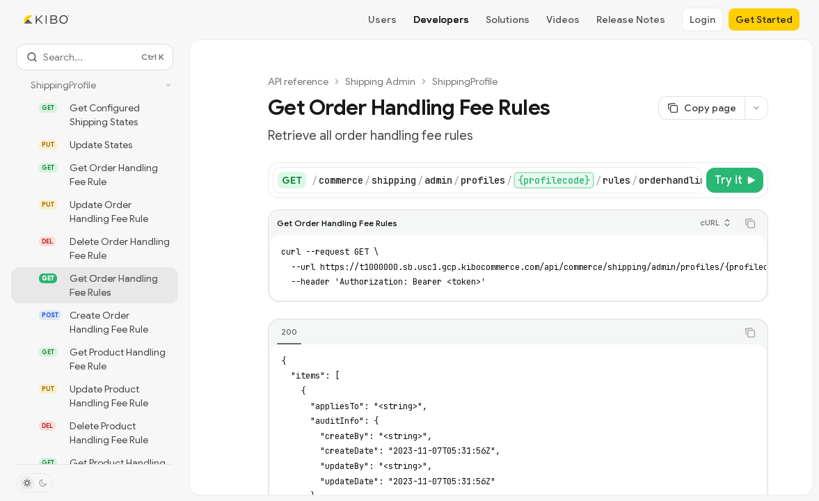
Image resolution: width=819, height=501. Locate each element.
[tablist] (502, 332)
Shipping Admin (380, 81)
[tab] (289, 332)
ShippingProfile (465, 81)
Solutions (508, 19)
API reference (298, 81)
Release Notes (630, 19)
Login (702, 19)
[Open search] (95, 57)
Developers (441, 19)
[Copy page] (701, 108)
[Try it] (734, 180)
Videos (563, 19)
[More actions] (756, 108)
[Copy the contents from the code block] (750, 223)
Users (382, 19)
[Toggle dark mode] (35, 483)
